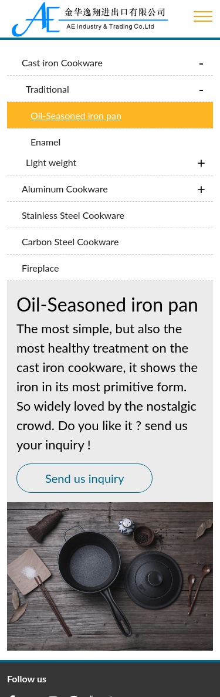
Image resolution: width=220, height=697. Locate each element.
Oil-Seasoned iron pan (76, 115)
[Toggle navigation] (203, 16)
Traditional (47, 88)
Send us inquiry (84, 466)
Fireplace (40, 255)
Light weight (51, 149)
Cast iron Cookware (62, 62)
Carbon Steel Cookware (70, 229)
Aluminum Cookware (65, 176)
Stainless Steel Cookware (73, 202)
